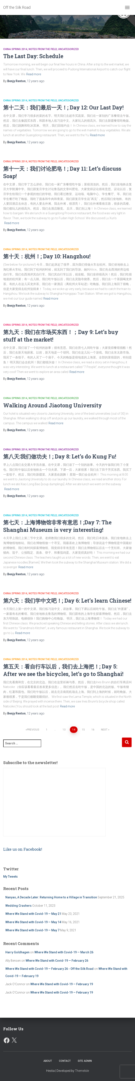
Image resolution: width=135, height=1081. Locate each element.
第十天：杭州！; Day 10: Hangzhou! (47, 256)
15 (83, 729)
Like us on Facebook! (22, 849)
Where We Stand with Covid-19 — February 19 (61, 984)
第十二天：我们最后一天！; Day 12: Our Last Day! (63, 107)
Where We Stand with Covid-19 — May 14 (33, 922)
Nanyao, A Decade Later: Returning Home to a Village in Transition (51, 897)
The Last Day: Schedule (33, 56)
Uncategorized (68, 49)
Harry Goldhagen (17, 952)
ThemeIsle (82, 1070)
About (47, 1060)
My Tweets (10, 876)
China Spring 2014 (15, 49)
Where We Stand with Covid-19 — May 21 (33, 913)
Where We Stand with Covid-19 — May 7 (32, 930)
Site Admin (85, 1060)
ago (35, 81)
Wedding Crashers (18, 905)
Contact (65, 1060)
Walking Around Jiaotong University (52, 405)
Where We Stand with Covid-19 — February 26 (57, 960)
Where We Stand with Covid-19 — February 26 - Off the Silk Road (49, 968)
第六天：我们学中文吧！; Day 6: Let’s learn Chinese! (67, 600)
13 (64, 729)
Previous (33, 729)
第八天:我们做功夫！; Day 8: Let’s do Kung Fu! (59, 456)
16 (92, 729)
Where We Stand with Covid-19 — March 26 (63, 952)
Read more (33, 74)
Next (104, 729)
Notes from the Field (43, 49)
